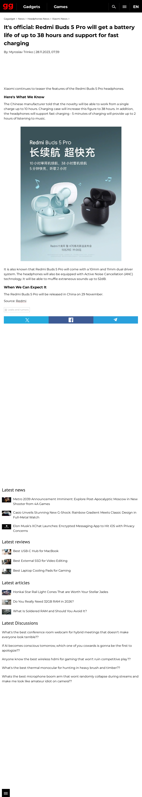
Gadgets (31, 6)
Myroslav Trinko (21, 52)
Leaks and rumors (18, 408)
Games (61, 6)
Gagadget (8, 6)
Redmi (21, 399)
